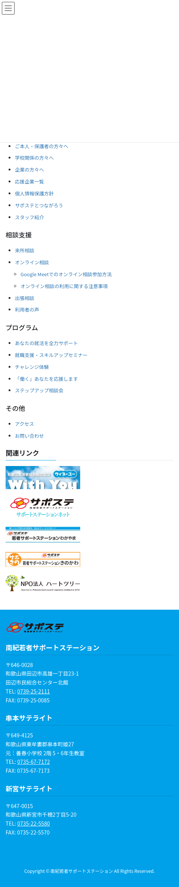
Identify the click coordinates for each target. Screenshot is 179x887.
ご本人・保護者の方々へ (41, 146)
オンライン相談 (32, 262)
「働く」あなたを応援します (46, 378)
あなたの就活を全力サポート (46, 343)
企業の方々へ (29, 169)
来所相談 (24, 250)
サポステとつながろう (39, 205)
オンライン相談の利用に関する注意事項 (64, 286)
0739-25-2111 (33, 691)
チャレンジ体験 (32, 366)
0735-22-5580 (33, 823)
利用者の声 (27, 309)
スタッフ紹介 (29, 217)
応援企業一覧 (29, 181)
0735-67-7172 (33, 761)
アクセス (24, 423)
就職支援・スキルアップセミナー (51, 354)
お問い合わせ (29, 435)
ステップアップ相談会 (39, 390)
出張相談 (24, 297)
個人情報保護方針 (34, 193)
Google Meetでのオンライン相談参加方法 (66, 274)
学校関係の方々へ (34, 157)
